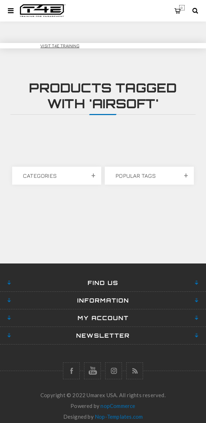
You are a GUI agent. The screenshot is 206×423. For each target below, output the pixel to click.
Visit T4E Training (59, 45)
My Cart (182, 7)
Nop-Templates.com (119, 416)
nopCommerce (117, 406)
